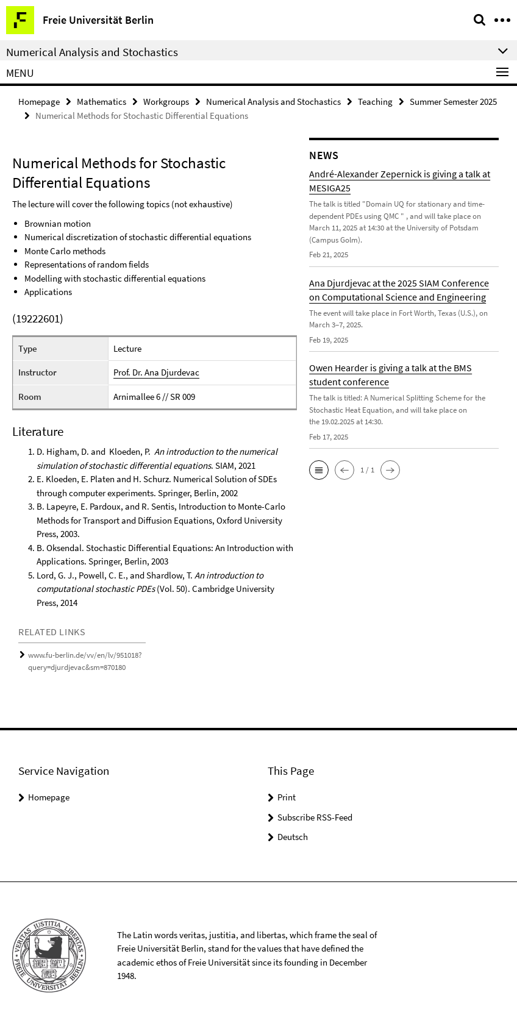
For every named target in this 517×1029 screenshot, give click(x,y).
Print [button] (286, 797)
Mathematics (101, 101)
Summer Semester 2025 (453, 101)
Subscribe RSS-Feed (314, 817)
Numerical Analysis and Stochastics (273, 101)
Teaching (375, 101)
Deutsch (292, 836)
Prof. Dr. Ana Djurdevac (156, 372)
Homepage (39, 101)
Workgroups (166, 101)
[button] (319, 470)
